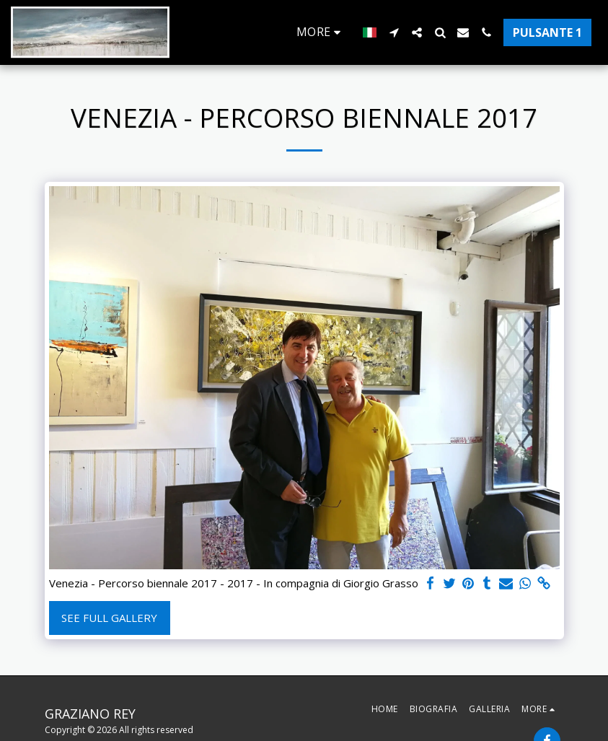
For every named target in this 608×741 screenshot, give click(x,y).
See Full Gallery (109, 617)
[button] (394, 32)
